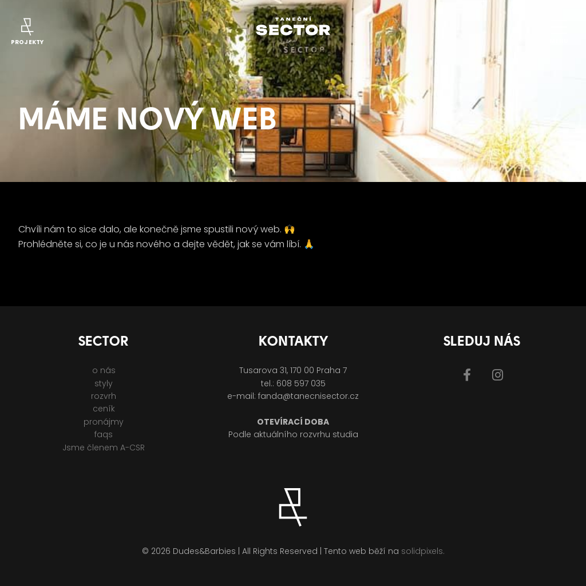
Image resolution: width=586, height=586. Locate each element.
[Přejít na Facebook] (467, 375)
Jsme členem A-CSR (103, 447)
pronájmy (104, 421)
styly (103, 383)
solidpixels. (423, 551)
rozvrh (103, 396)
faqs (103, 434)
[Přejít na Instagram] (498, 375)
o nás (104, 370)
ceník (104, 408)
